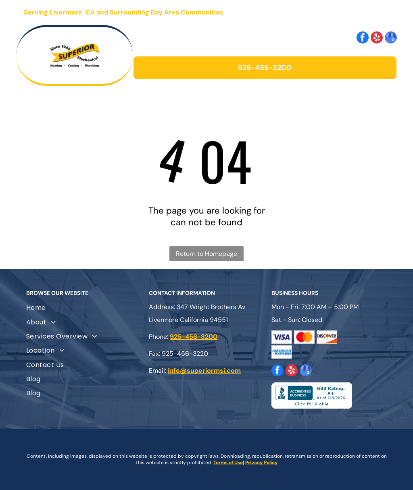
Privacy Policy (261, 462)
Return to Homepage (206, 253)
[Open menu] (376, 12)
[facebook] (363, 38)
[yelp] (377, 38)
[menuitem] (84, 308)
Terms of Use (228, 462)
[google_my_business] (391, 38)
